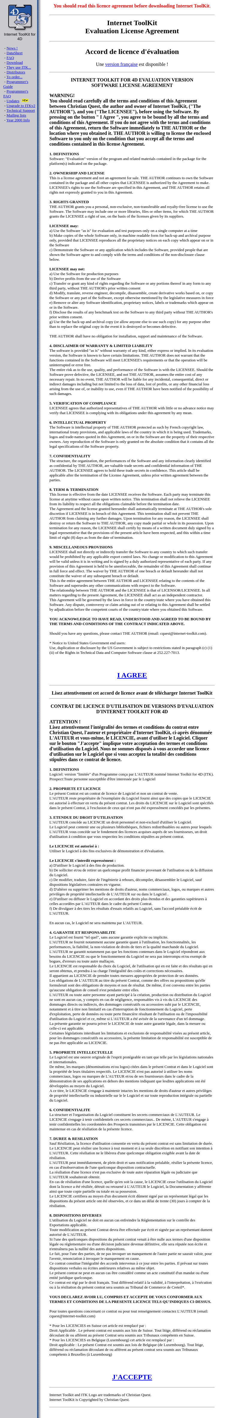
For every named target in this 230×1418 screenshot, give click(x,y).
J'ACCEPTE (132, 1377)
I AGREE (132, 675)
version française (121, 64)
